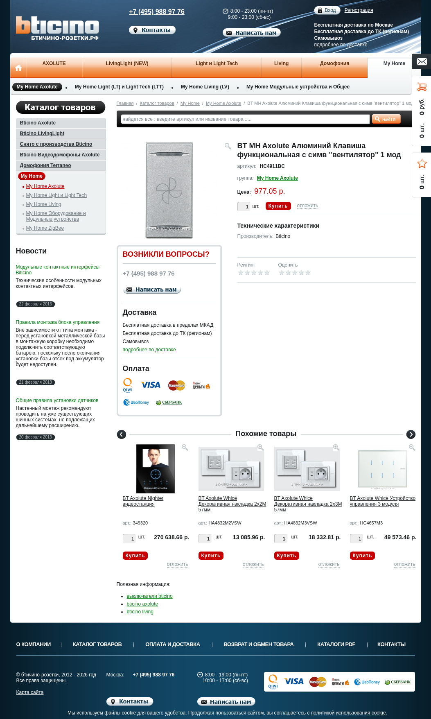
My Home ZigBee (45, 228)
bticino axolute (142, 604)
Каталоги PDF (336, 644)
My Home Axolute (37, 87)
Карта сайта (30, 692)
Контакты (391, 644)
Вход (330, 10)
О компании (33, 644)
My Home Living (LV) (205, 87)
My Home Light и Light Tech (56, 195)
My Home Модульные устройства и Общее (298, 87)
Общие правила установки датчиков (57, 400)
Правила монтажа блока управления (58, 322)
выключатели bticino (150, 596)
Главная (125, 103)
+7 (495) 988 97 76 (149, 11)
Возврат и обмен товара (259, 644)
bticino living (140, 612)
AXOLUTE (53, 63)
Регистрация (359, 10)
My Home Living (43, 204)
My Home (394, 63)
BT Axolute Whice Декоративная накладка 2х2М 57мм (232, 504)
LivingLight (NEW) (127, 63)
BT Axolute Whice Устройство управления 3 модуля (383, 501)
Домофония (334, 63)
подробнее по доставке (340, 44)
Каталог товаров (157, 103)
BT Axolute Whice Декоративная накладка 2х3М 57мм (308, 504)
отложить (307, 205)
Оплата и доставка (172, 644)
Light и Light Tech (217, 63)
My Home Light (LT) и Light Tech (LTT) (119, 87)
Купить (278, 206)
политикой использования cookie (348, 713)
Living (281, 63)
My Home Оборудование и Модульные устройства (56, 216)
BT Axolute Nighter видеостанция (143, 501)
